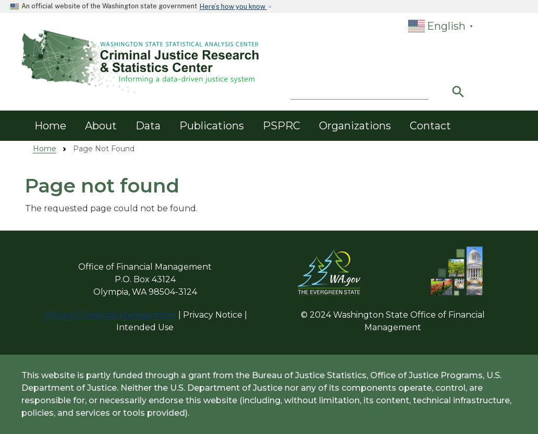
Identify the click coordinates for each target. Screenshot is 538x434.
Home (50, 125)
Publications (211, 125)
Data (148, 125)
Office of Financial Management (109, 315)
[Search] (359, 89)
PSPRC (281, 125)
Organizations (355, 125)
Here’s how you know (233, 6)
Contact (430, 125)
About (101, 125)
